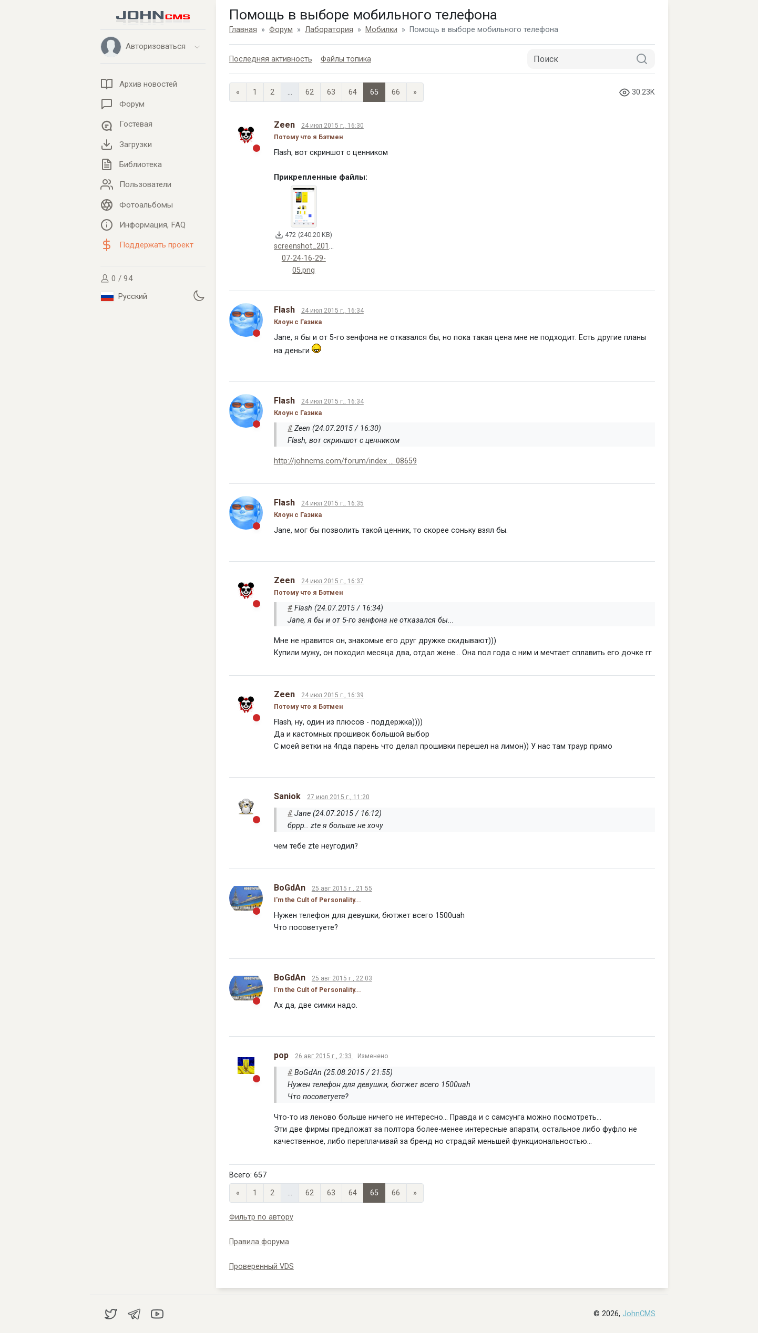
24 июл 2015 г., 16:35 (332, 503)
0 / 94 (116, 278)
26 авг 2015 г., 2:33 (324, 1056)
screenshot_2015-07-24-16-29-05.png (305, 258)
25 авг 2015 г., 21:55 (342, 888)
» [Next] (415, 92)
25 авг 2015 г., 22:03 (342, 978)
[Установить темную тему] (199, 295)
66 (396, 92)
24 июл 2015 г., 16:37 (332, 581)
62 (309, 92)
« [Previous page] (238, 92)
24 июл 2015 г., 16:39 (332, 695)
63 (331, 92)
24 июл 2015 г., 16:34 (332, 310)
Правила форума (259, 1241)
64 (353, 92)
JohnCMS (638, 1313)
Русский (124, 296)
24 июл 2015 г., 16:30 (332, 125)
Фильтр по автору (261, 1217)
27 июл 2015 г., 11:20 (338, 797)
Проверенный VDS (261, 1266)
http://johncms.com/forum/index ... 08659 (345, 461)
